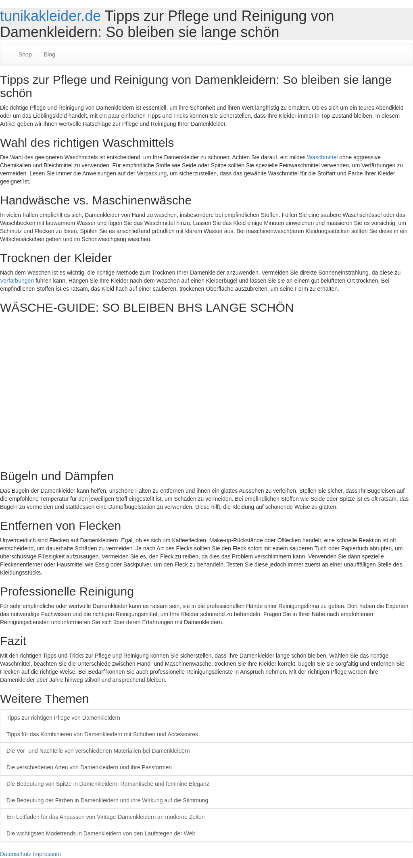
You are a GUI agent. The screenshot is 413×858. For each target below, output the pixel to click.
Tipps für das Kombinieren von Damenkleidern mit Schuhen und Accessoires (102, 734)
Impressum (47, 854)
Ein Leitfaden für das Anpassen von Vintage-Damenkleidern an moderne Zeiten (105, 817)
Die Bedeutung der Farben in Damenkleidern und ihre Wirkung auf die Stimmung (107, 800)
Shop (25, 54)
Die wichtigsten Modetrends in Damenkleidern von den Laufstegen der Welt (100, 833)
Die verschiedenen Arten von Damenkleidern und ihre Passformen (89, 767)
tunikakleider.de (50, 16)
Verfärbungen (17, 280)
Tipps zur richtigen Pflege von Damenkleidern (63, 717)
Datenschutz (15, 854)
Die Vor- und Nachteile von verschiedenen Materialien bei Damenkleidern (98, 751)
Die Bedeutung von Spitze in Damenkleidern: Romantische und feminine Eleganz (107, 784)
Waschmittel (322, 157)
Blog (49, 54)
